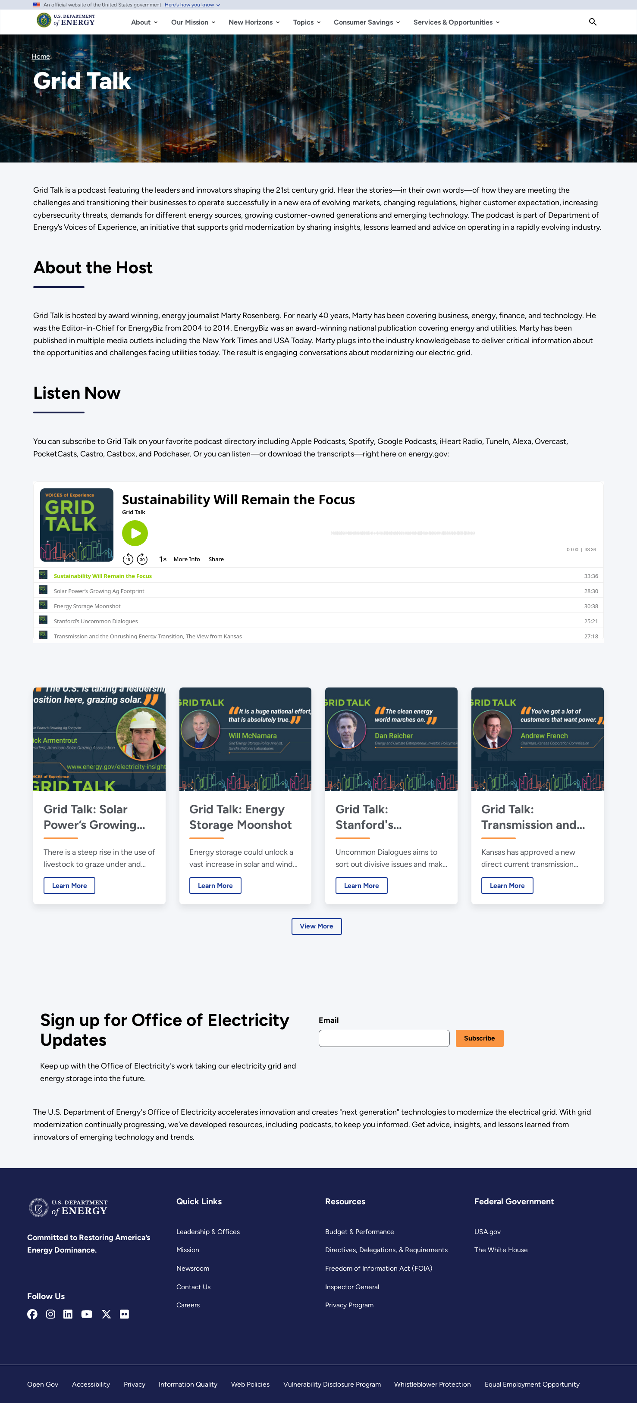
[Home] (66, 24)
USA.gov (487, 1232)
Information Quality (188, 1384)
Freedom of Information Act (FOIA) (379, 1268)
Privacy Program (349, 1305)
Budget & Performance (359, 1232)
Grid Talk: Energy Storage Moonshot (241, 817)
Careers (188, 1305)
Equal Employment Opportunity (532, 1384)
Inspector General (352, 1287)
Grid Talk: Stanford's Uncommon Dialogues (367, 817)
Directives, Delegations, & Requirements (386, 1250)
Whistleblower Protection (432, 1384)
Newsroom (192, 1268)
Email (329, 1020)
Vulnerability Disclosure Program (332, 1384)
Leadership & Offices (208, 1232)
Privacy (134, 1384)
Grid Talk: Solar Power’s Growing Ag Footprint (90, 817)
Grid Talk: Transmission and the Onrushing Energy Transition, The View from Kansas (532, 817)
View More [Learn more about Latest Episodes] (317, 926)
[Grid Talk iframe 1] (318, 562)
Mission (187, 1250)
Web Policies (250, 1384)
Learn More (65, 885)
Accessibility (91, 1384)
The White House (501, 1250)
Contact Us (193, 1287)
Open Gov (42, 1384)
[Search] (593, 22)
